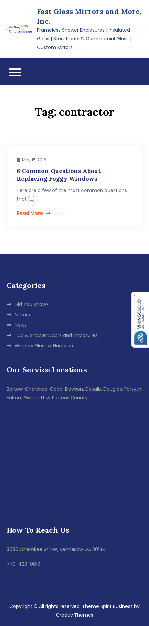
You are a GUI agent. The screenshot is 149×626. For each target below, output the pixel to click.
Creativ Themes (74, 615)
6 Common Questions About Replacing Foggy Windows (59, 174)
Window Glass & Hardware (45, 345)
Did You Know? (32, 304)
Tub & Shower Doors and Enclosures (56, 335)
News (21, 325)
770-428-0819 (23, 564)
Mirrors (22, 314)
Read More (33, 213)
